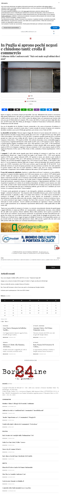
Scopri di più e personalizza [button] (11, 27)
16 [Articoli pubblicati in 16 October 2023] (4, 310)
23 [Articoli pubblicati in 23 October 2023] (4, 313)
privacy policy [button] (48, 6)
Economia (5, 325)
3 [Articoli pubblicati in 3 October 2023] (13, 305)
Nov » (6, 321)
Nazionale (41, 325)
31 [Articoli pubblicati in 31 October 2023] (13, 315)
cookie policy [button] (13, 9)
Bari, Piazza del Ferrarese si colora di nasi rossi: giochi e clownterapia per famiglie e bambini (22, 287)
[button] (59, 2)
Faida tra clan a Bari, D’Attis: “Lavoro (13, 442)
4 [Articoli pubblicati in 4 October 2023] (21, 305)
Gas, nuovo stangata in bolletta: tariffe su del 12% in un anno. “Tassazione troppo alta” (21, 278)
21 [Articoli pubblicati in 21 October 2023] (47, 310)
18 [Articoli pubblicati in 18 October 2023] (21, 310)
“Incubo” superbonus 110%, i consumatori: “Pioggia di (18, 417)
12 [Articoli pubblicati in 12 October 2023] (30, 308)
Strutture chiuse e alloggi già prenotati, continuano (18, 403)
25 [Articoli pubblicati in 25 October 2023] (21, 313)
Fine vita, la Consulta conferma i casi (13, 474)
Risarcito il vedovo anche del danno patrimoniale (17, 467)
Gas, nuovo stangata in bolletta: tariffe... (14, 329)
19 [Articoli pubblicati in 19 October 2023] (30, 310)
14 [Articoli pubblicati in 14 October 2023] (47, 308)
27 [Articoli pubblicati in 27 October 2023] (38, 313)
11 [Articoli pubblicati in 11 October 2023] (21, 308)
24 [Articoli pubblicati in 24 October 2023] (13, 313)
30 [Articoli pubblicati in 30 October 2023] (4, 315)
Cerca (53, 267)
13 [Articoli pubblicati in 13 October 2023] (38, 308)
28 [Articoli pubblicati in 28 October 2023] (47, 313)
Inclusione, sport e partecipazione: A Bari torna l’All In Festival (15, 290)
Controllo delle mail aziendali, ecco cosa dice (16, 488)
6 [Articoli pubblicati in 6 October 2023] (38, 305)
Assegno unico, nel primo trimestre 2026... (42, 329)
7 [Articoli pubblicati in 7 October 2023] (47, 305)
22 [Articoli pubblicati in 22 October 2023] (55, 310)
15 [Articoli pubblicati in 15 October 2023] (55, 308)
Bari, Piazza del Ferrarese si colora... (43, 346)
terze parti (26, 11)
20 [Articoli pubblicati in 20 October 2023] (38, 310)
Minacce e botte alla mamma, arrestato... (14, 346)
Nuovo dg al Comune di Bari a (11, 449)
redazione (5, 337)
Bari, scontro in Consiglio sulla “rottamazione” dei (18, 435)
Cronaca (5, 342)
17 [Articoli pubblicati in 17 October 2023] (13, 310)
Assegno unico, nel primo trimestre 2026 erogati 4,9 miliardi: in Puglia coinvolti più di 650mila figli (24, 281)
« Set (2, 321)
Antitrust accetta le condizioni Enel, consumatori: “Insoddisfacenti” (23, 410)
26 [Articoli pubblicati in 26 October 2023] (30, 313)
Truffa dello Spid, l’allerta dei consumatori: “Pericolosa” (19, 424)
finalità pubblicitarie (6, 16)
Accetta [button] (55, 27)
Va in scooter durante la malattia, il (13, 481)
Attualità (35, 325)
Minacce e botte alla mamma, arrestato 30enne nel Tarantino (15, 284)
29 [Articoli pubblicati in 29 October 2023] (55, 313)
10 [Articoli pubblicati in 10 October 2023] (13, 308)
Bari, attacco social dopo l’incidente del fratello (17, 456)
